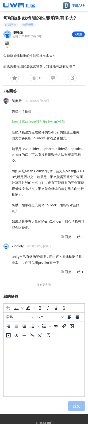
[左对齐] (69, 317)
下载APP (78, 5)
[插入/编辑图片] (72, 326)
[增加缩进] (24, 326)
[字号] (50, 317)
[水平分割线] (24, 335)
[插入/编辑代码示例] (16, 335)
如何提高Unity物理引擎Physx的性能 (38, 121)
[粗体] (40, 308)
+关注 (78, 34)
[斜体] (48, 308)
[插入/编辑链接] (64, 326)
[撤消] (8, 308)
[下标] (32, 335)
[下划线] (56, 308)
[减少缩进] (16, 326)
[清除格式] (48, 335)
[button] (18, 308)
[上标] (40, 335)
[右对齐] (8, 326)
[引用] (56, 326)
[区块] (19, 317)
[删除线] (64, 308)
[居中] (77, 317)
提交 (76, 406)
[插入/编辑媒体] (8, 335)
